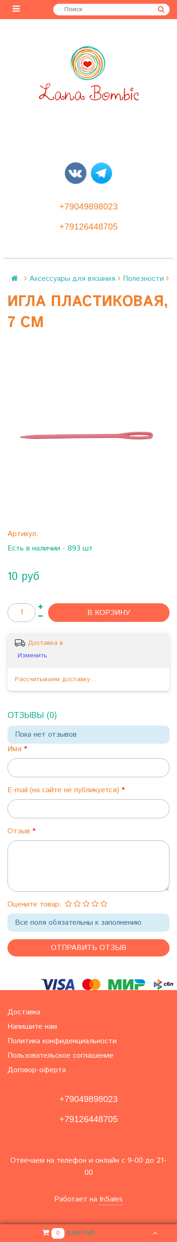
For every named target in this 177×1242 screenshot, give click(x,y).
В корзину (108, 612)
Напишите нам (32, 1026)
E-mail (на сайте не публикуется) (64, 790)
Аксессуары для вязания (72, 278)
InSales (111, 1199)
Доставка (23, 1012)
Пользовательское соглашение (60, 1055)
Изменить (32, 655)
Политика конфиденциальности (62, 1041)
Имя (15, 749)
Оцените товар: (34, 904)
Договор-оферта (36, 1070)
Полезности (143, 278)
